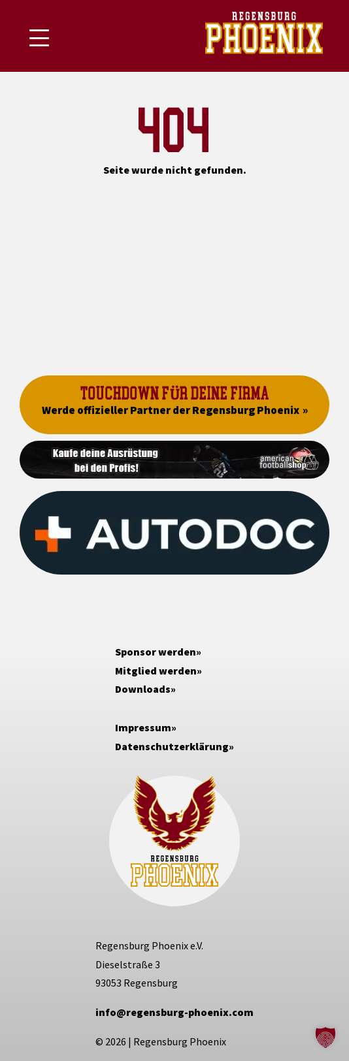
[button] (325, 1037)
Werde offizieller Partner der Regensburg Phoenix (170, 410)
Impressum (143, 727)
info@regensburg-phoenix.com (174, 1012)
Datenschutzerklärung (172, 746)
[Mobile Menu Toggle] (39, 37)
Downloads (143, 688)
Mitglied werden (156, 670)
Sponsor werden (155, 651)
